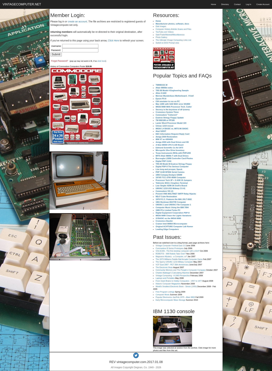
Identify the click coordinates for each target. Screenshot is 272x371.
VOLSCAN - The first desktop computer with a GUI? (177, 251)
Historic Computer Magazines (168, 284)
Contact (237, 4)
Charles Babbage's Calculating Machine (172, 273)
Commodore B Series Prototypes (170, 248)
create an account (77, 21)
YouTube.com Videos (165, 32)
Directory (225, 4)
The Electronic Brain (164, 267)
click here (101, 61)
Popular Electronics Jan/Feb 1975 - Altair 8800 (175, 297)
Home (213, 4)
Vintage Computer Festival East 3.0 (171, 246)
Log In (248, 4)
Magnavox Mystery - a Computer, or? (171, 256)
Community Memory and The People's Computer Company (181, 270)
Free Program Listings (165, 292)
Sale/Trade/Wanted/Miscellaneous (170, 35)
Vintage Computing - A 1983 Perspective (173, 275)
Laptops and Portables (165, 278)
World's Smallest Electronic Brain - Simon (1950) (176, 286)
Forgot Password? (59, 61)
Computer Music (162, 295)
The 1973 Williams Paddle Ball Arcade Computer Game (179, 259)
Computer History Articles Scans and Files (173, 29)
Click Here (113, 40)
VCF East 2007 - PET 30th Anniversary (172, 265)
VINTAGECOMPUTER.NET (22, 4)
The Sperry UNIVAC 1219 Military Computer (174, 262)
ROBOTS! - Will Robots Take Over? (171, 254)
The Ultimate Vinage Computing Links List (173, 40)
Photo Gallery (161, 37)
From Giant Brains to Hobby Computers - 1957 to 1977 (179, 281)
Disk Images (161, 26)
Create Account (262, 4)
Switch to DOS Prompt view (167, 43)
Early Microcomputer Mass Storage (170, 300)
